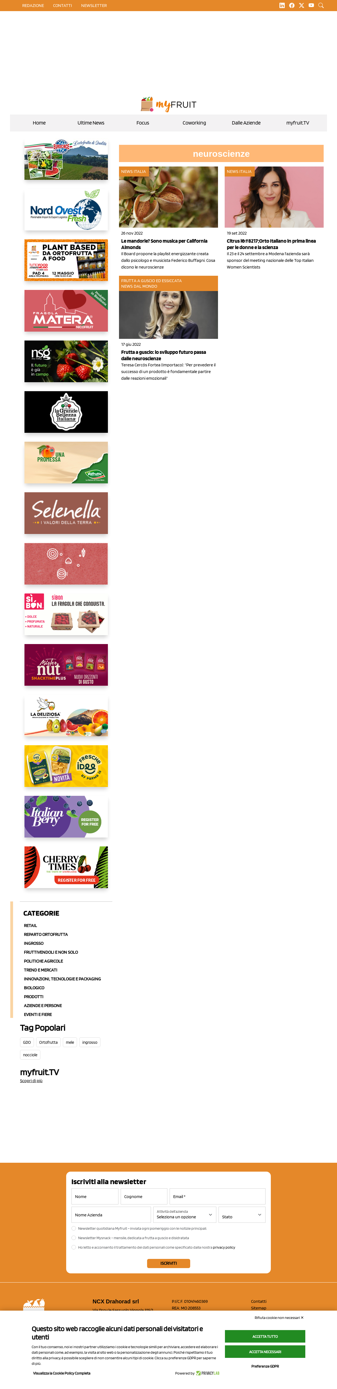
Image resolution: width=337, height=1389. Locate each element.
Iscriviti (168, 1263)
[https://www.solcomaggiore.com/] (66, 568)
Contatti (258, 1301)
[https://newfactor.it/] (66, 669)
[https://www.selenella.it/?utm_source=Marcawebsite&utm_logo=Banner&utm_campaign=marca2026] (66, 517)
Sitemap (258, 1308)
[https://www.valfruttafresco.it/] (66, 467)
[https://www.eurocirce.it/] (66, 163)
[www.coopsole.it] (66, 618)
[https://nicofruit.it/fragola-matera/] (66, 315)
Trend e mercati (40, 970)
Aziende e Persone (43, 1005)
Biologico (34, 987)
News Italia (133, 171)
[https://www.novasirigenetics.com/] (66, 366)
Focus (143, 123)
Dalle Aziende (246, 123)
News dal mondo (139, 286)
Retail (30, 925)
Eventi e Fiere (38, 1014)
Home (39, 123)
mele (70, 1042)
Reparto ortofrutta (46, 934)
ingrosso (89, 1042)
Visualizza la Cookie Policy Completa (61, 1373)
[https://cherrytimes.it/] (66, 871)
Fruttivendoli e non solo (51, 952)
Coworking (194, 123)
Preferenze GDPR (265, 1366)
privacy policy (224, 1247)
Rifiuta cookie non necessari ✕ (279, 1317)
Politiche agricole (43, 961)
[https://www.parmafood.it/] (66, 770)
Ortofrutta (48, 1042)
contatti (62, 5)
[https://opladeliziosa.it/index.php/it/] (66, 720)
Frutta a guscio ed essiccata (151, 280)
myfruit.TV (297, 123)
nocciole (30, 1054)
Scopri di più (31, 1080)
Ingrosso (33, 943)
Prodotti (33, 996)
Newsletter (94, 5)
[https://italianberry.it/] (66, 821)
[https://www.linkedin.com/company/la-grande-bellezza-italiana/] (66, 416)
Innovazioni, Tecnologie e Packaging (62, 979)
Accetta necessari (265, 1352)
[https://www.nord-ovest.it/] (66, 214)
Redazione (33, 5)
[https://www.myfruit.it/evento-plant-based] (66, 264)
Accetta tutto (265, 1336)
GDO (27, 1042)
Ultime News (91, 123)
